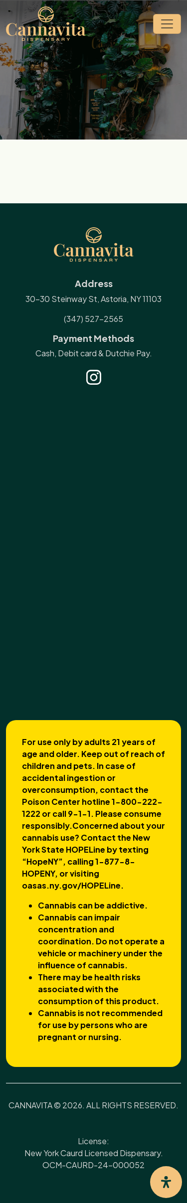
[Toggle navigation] (167, 24)
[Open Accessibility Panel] (166, 1182)
